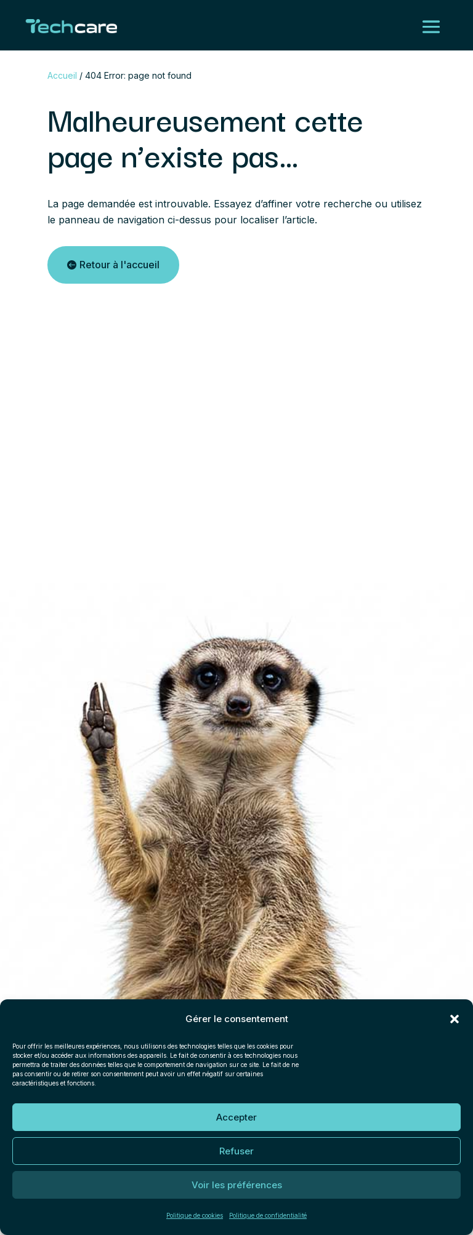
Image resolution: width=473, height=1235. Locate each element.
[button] (454, 1019)
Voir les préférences (237, 1185)
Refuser (236, 1151)
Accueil (62, 75)
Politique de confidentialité (268, 1215)
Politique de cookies (194, 1215)
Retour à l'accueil (119, 264)
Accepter (236, 1117)
